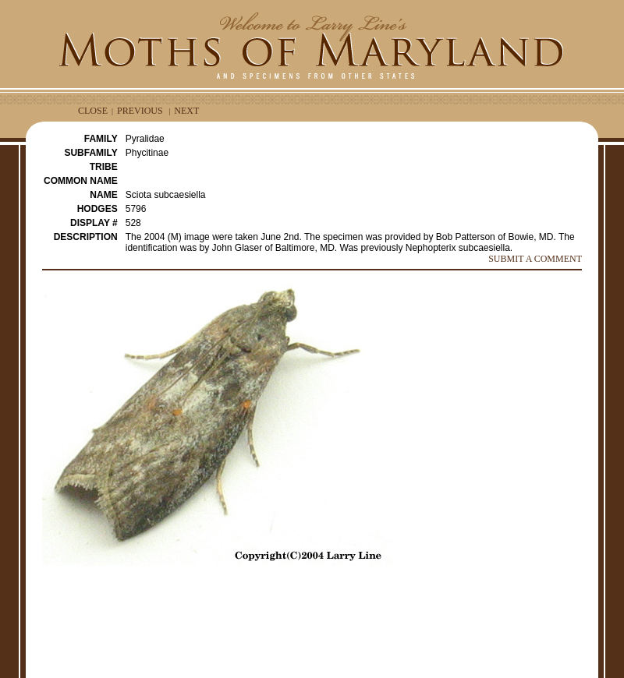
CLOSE (93, 110)
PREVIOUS (140, 110)
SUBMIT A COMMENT (535, 258)
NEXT (186, 110)
